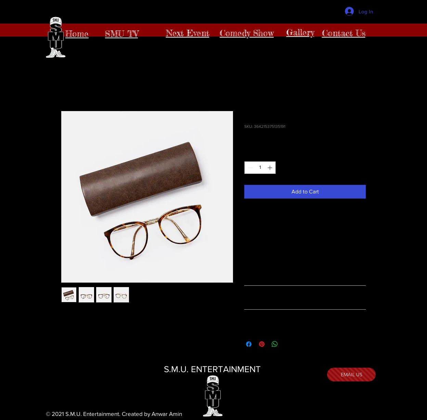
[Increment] (270, 168)
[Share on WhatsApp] (275, 344)
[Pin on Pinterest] (262, 344)
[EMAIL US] (351, 374)
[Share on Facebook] (249, 344)
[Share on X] (288, 344)
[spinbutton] (260, 168)
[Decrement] (249, 168)
